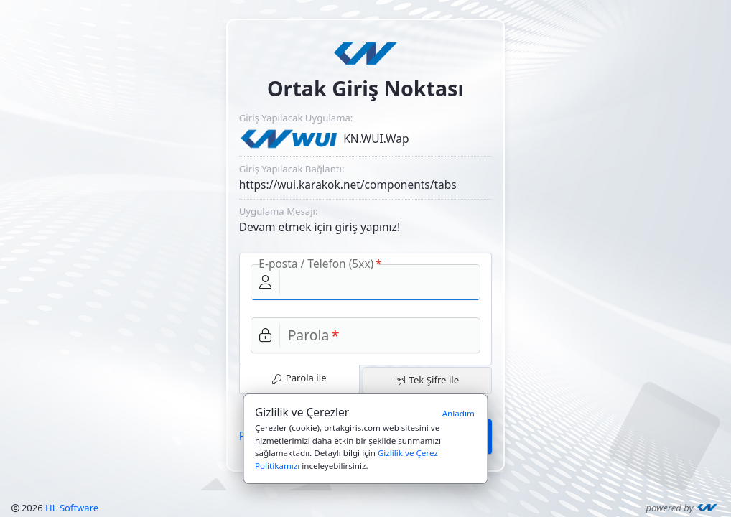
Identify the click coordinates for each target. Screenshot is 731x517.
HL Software (71, 507)
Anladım (458, 413)
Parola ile (299, 377)
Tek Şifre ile (427, 379)
